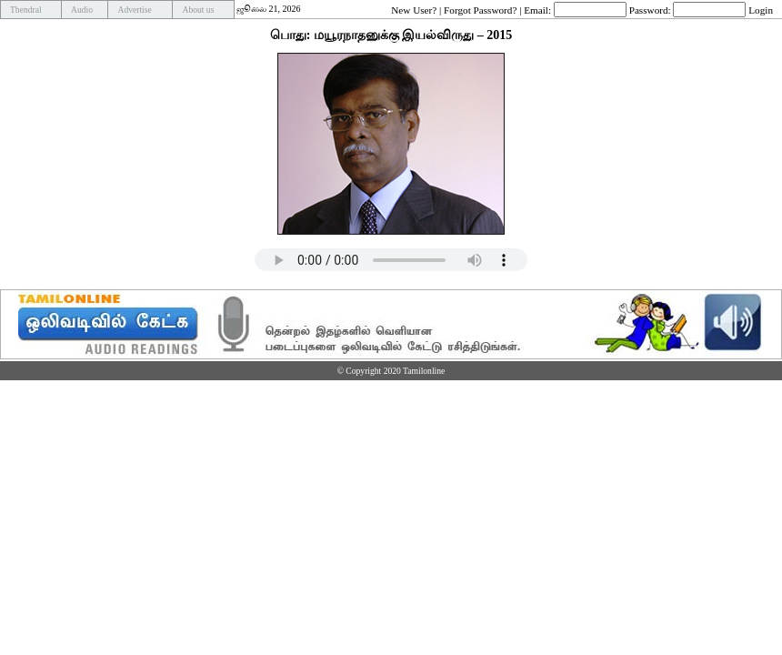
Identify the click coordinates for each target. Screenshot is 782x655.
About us (198, 10)
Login (760, 9)
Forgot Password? (480, 9)
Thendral (26, 10)
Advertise (134, 10)
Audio (82, 10)
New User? (413, 9)
